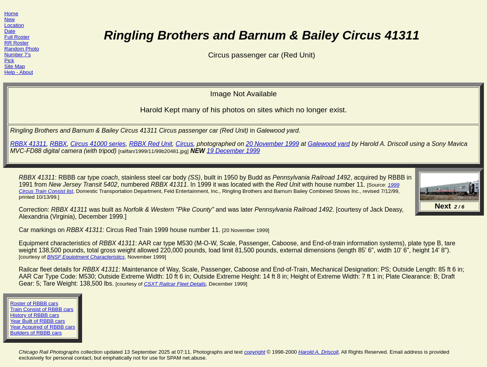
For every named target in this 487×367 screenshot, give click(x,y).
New (9, 19)
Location (14, 25)
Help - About (18, 72)
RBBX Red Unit (150, 143)
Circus (184, 143)
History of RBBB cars (34, 315)
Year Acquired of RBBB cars (42, 327)
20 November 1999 (272, 143)
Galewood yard (329, 143)
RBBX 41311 (28, 143)
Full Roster (16, 37)
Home (11, 13)
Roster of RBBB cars (34, 303)
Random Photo (21, 49)
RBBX (58, 143)
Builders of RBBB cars (36, 333)
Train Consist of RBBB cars (41, 309)
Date (9, 31)
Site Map (14, 66)
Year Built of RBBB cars (37, 321)
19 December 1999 (233, 151)
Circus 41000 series (97, 143)
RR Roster (16, 43)
